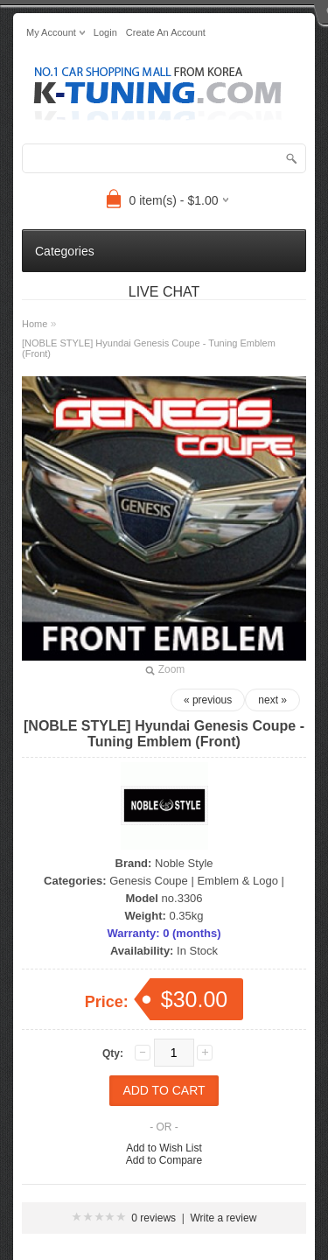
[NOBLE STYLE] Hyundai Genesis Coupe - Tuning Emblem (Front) (149, 348)
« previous (208, 700)
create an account (166, 32)
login (105, 32)
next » (272, 700)
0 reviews (153, 1218)
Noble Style (184, 863)
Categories (64, 251)
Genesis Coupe (148, 880)
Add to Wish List (164, 1148)
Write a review (224, 1218)
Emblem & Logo (237, 880)
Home (34, 323)
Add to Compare (164, 1160)
